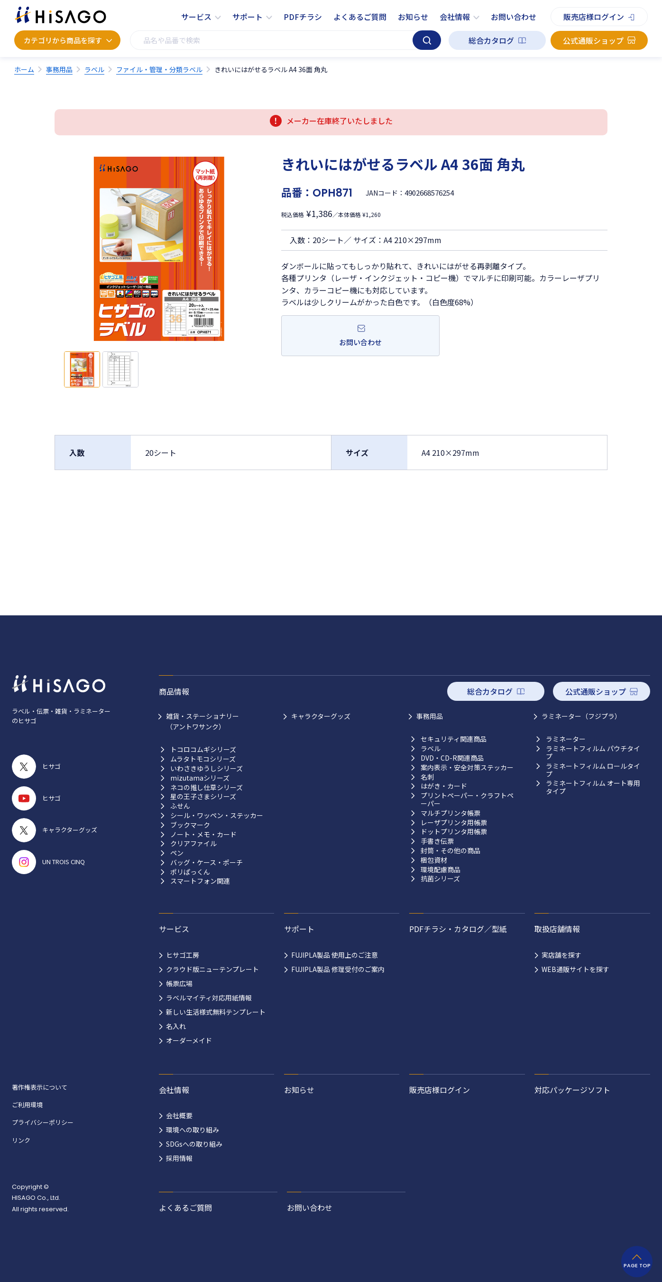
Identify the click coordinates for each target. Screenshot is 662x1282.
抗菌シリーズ (440, 879)
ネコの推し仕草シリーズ (206, 787)
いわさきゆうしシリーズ (206, 768)
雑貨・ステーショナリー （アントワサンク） (202, 721)
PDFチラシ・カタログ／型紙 (458, 928)
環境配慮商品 (440, 870)
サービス (196, 16)
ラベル (431, 749)
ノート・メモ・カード (203, 834)
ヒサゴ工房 (182, 955)
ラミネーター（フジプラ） (581, 716)
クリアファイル (193, 843)
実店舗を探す (561, 955)
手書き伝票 (437, 841)
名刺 (427, 777)
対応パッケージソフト (572, 1089)
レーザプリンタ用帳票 (454, 823)
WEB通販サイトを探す (575, 969)
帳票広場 (179, 983)
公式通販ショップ (593, 40)
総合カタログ (491, 40)
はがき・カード (444, 786)
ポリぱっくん (190, 872)
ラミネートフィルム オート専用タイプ (593, 787)
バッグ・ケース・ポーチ (206, 862)
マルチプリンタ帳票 (450, 813)
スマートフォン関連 (200, 881)
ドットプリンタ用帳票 (454, 832)
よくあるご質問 (359, 16)
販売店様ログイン (593, 16)
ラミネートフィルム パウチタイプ (593, 753)
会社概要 (179, 1115)
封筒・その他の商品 (450, 851)
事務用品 (429, 716)
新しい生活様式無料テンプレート (216, 1012)
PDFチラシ (303, 16)
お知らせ (413, 16)
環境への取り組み (192, 1129)
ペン (177, 853)
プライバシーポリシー (43, 1122)
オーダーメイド (189, 1040)
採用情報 (179, 1158)
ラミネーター (566, 739)
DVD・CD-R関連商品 (452, 758)
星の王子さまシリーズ (203, 796)
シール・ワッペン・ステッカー (216, 815)
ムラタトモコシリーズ (203, 759)
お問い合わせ (513, 16)
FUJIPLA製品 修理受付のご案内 (338, 969)
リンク (21, 1140)
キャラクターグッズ (320, 716)
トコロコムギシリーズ (203, 749)
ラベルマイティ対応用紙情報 (209, 997)
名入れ (176, 1026)
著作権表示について (39, 1087)
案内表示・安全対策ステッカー (467, 768)
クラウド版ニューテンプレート (212, 969)
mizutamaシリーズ (200, 778)
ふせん (180, 806)
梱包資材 (434, 860)
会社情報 (455, 16)
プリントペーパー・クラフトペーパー (467, 800)
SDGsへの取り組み (194, 1144)
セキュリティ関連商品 (454, 739)
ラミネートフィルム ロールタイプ (593, 770)
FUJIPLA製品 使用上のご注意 (334, 955)
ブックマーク (190, 825)
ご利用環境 (27, 1104)
